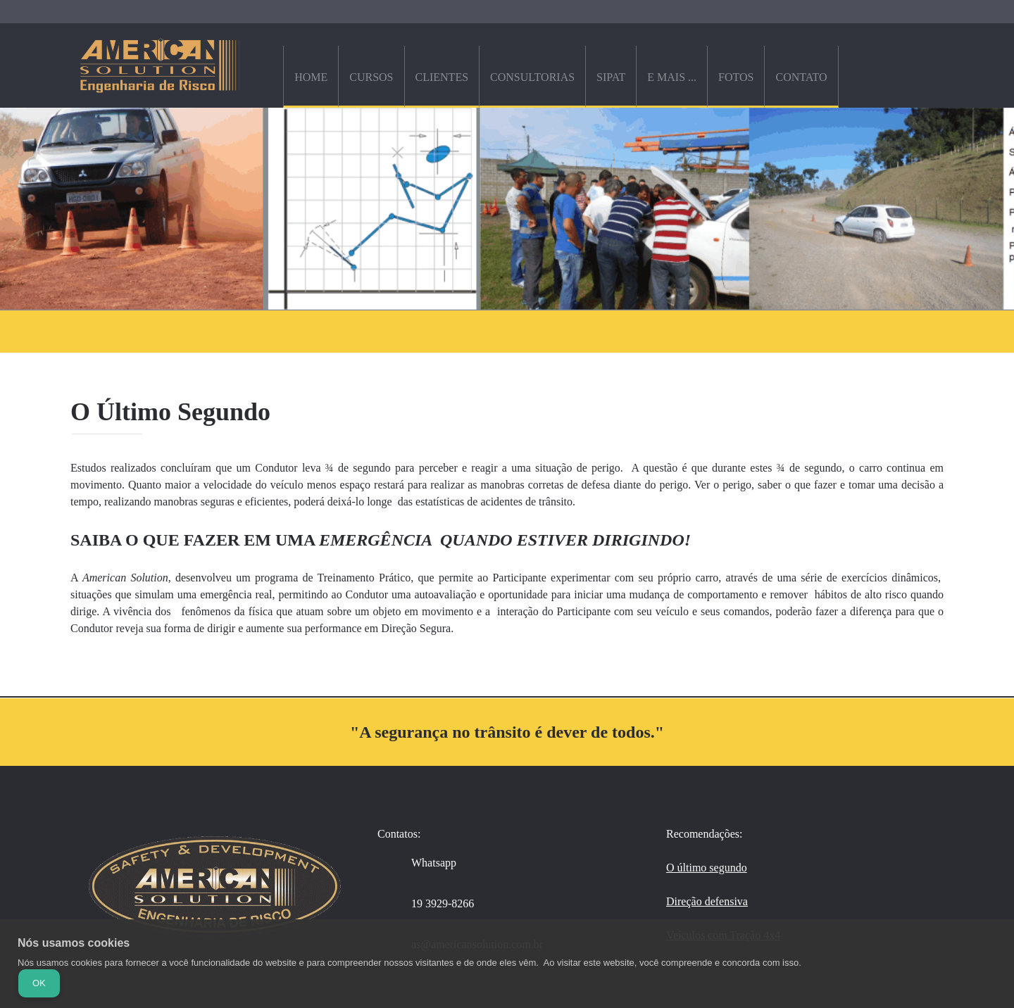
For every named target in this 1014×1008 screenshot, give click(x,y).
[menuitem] (310, 77)
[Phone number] (432, 904)
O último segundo (706, 868)
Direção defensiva (707, 901)
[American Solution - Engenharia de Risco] (159, 65)
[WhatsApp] (423, 863)
